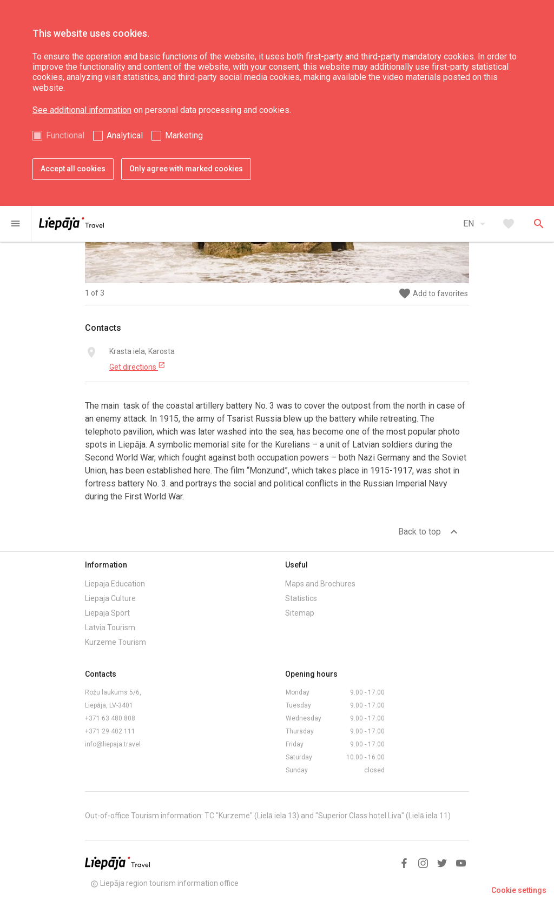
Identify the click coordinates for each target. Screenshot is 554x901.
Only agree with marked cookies (186, 168)
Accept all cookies (73, 168)
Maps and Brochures (320, 583)
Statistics (301, 598)
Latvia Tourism (110, 627)
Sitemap (299, 613)
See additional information (81, 110)
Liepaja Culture (110, 598)
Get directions (137, 366)
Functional (65, 135)
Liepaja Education (115, 583)
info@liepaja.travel (113, 744)
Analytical (125, 135)
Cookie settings (518, 890)
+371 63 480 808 (110, 718)
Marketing (184, 135)
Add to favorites (433, 294)
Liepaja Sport (107, 613)
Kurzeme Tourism (115, 642)
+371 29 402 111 (110, 731)
